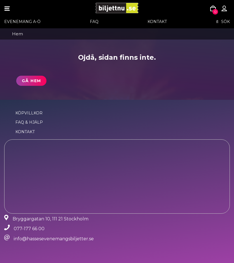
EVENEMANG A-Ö (22, 21)
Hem (17, 33)
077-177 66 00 (29, 228)
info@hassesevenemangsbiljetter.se (54, 238)
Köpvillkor (29, 113)
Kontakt (157, 21)
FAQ (94, 21)
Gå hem (31, 80)
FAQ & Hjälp (29, 122)
